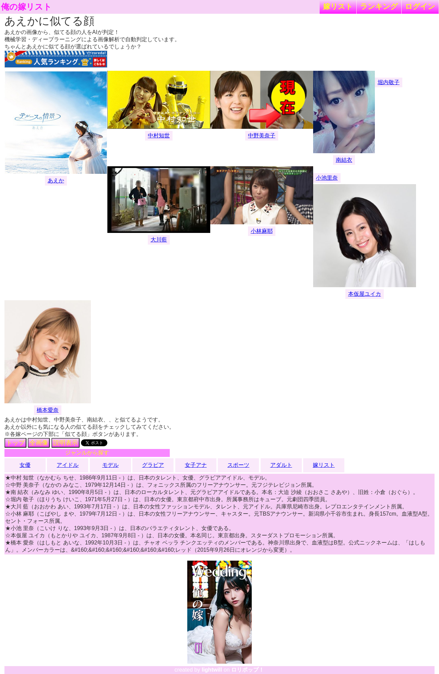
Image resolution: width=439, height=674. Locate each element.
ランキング (379, 6)
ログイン (420, 6)
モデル (110, 465)
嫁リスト (338, 6)
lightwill (212, 670)
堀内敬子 (389, 82)
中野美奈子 (261, 135)
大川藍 (159, 240)
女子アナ (196, 465)
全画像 (38, 442)
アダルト (281, 465)
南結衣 (344, 160)
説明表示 (65, 442)
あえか (56, 180)
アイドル (68, 465)
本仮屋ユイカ (364, 294)
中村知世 (159, 135)
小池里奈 (327, 178)
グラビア (153, 465)
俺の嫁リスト (26, 6)
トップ (15, 442)
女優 (25, 465)
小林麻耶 (262, 231)
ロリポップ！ (247, 670)
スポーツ (238, 465)
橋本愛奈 (48, 410)
